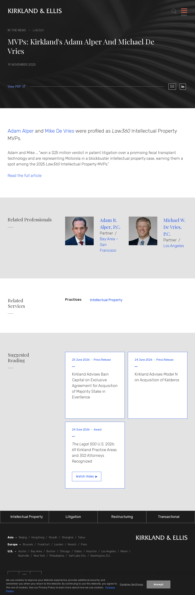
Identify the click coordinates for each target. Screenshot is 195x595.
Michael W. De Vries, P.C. (174, 227)
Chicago (65, 551)
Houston (91, 551)
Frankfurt (44, 544)
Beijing (23, 537)
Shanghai (67, 537)
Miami (124, 551)
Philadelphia (57, 555)
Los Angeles (173, 245)
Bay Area (36, 551)
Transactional (168, 517)
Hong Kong (37, 537)
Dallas (78, 551)
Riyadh (53, 537)
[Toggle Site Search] (174, 11)
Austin (22, 551)
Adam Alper (21, 131)
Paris (84, 544)
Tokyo (81, 537)
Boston (50, 551)
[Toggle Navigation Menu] (184, 11)
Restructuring (122, 517)
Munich (72, 544)
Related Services (16, 303)
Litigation (73, 517)
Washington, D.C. (100, 555)
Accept (158, 585)
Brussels (28, 544)
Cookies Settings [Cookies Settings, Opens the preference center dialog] (131, 585)
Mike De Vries (59, 131)
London (58, 544)
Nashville (23, 555)
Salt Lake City (77, 555)
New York (39, 555)
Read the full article (25, 175)
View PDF (17, 86)
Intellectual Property (106, 300)
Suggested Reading (18, 357)
